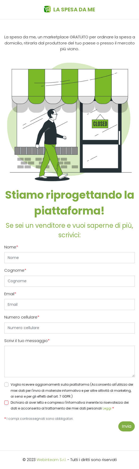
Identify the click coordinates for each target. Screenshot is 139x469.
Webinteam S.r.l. (51, 459)
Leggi (107, 408)
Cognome (15, 270)
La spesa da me (69, 9)
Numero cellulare (21, 317)
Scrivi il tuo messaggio (27, 340)
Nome (11, 247)
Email (10, 294)
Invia (126, 426)
